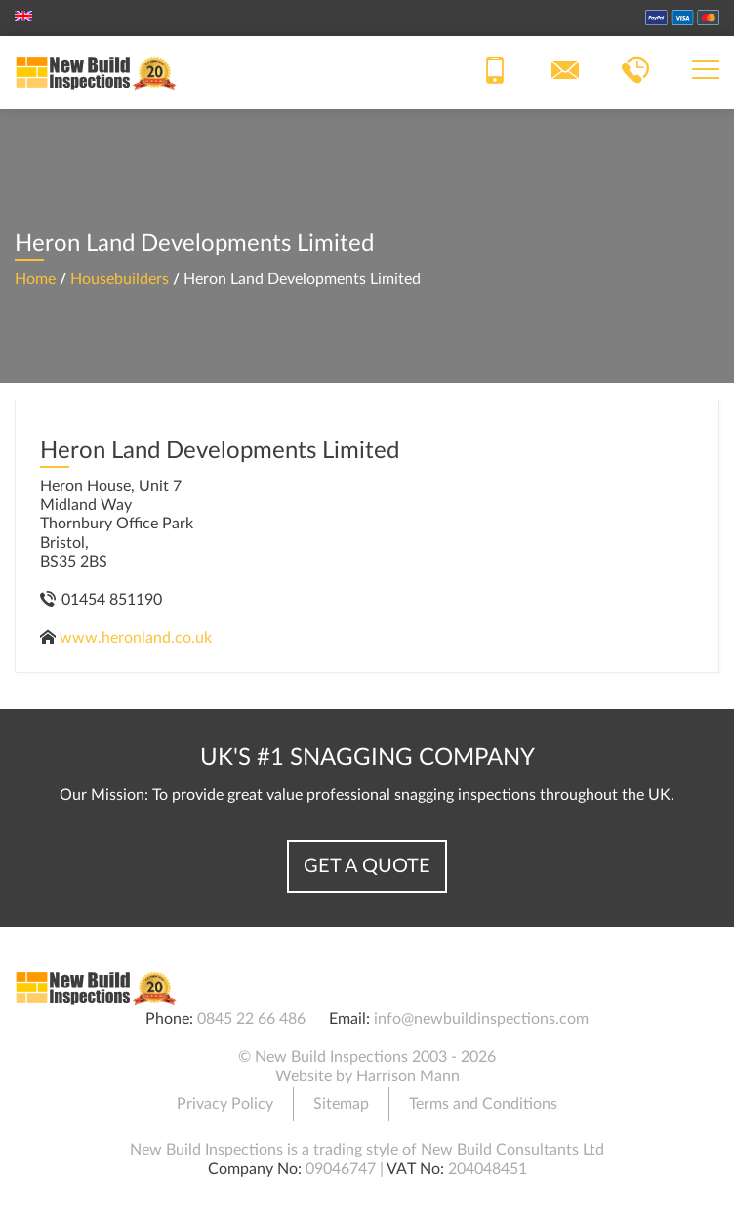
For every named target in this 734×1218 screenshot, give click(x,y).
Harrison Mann (408, 1076)
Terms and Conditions (483, 1104)
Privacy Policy (225, 1104)
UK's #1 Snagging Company (367, 758)
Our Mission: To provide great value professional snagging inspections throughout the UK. (367, 795)
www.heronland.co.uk (136, 638)
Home (35, 279)
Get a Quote (367, 866)
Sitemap (341, 1104)
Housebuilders (119, 279)
